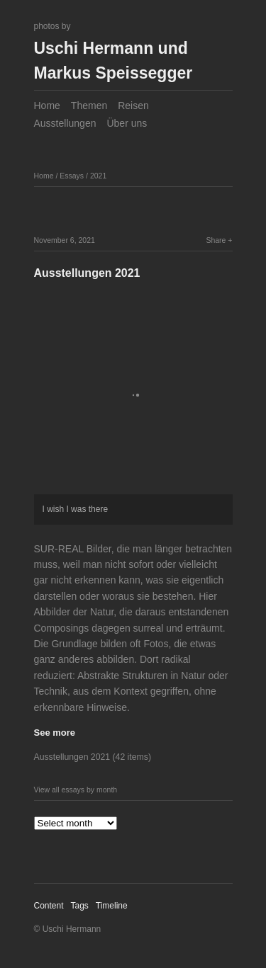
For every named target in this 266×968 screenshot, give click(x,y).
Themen (89, 105)
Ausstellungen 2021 (87, 273)
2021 (98, 175)
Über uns (126, 123)
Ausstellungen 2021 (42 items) (92, 757)
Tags (79, 906)
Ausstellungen (65, 123)
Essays (72, 175)
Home (47, 105)
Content (49, 906)
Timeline (112, 906)
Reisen (133, 105)
